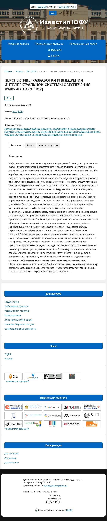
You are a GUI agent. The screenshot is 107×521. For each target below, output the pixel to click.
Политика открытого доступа (19, 324)
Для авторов (10, 458)
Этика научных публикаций (18, 319)
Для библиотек (11, 462)
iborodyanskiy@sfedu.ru (51, 485)
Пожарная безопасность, (17, 128)
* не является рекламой (16, 381)
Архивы (19, 71)
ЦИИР (69, 510)
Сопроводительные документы (20, 328)
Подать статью (11, 301)
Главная (8, 71)
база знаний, (25, 134)
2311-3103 (64, 6)
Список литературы (48, 145)
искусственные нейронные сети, (57, 131)
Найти (53, 56)
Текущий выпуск (18, 44)
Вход (52, 13)
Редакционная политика (16, 310)
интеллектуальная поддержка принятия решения (57, 134)
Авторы (30, 145)
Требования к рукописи (16, 306)
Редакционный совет (83, 44)
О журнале (55, 50)
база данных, (11, 134)
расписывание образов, (28, 131)
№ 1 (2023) (31, 71)
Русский (8, 358)
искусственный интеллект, (87, 131)
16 (10, 98)
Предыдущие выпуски (49, 44)
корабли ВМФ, (60, 128)
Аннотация (16, 145)
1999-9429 (42, 6)
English (8, 354)
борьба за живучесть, (41, 128)
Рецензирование (12, 315)
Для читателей (11, 453)
